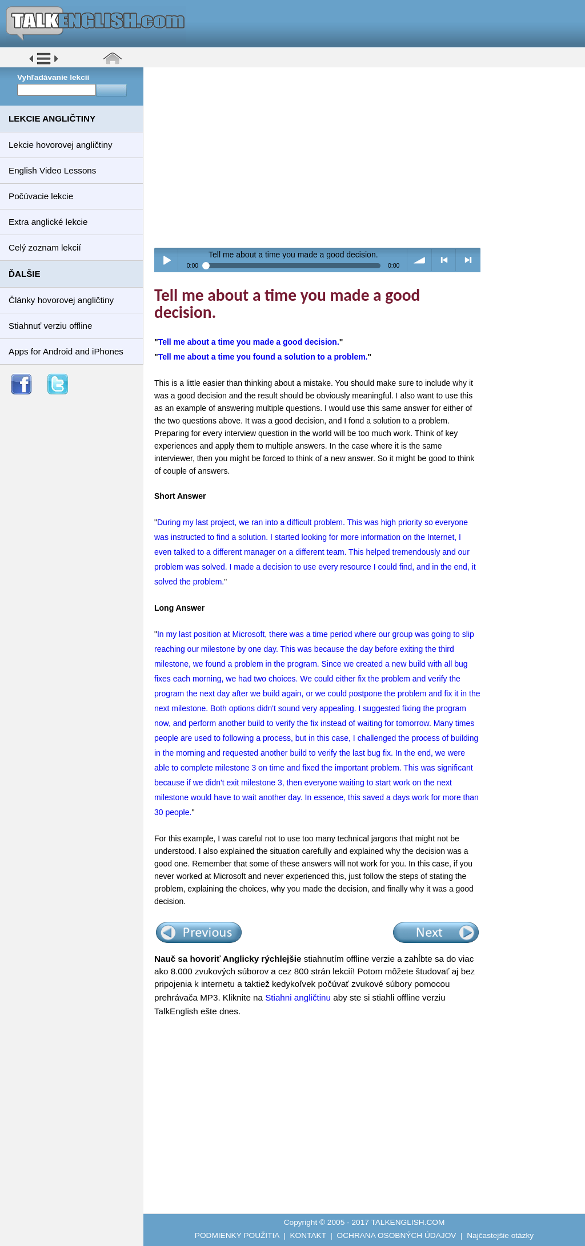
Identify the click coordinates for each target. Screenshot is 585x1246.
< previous (444, 260)
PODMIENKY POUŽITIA (237, 1235)
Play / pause (166, 260)
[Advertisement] (368, 157)
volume (419, 260)
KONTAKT (308, 1235)
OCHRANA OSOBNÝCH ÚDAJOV (396, 1235)
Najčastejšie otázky (500, 1235)
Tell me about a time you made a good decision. (248, 341)
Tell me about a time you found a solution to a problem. (263, 356)
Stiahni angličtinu (298, 997)
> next (468, 260)
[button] (44, 63)
